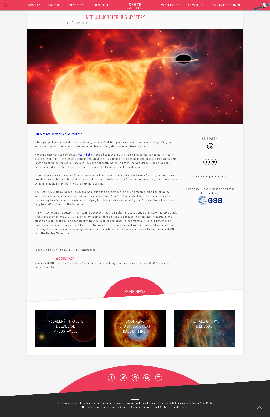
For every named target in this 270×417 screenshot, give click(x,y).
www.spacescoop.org (214, 176)
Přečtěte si (76, 5)
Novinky (34, 5)
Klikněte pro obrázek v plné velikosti (59, 134)
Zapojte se (101, 5)
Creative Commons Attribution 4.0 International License (154, 407)
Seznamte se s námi (226, 5)
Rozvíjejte (196, 5)
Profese (54, 5)
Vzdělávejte (170, 5)
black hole (85, 154)
